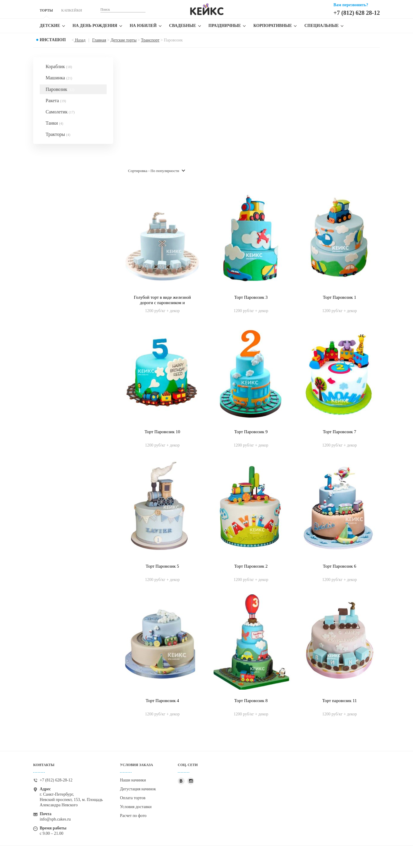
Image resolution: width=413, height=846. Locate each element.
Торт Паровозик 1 (339, 297)
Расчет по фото (133, 815)
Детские (50, 25)
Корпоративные (272, 25)
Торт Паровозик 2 (251, 566)
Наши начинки (133, 780)
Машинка (59, 77)
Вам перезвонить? (351, 5)
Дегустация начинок (138, 789)
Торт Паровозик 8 (251, 700)
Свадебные (182, 25)
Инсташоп (53, 40)
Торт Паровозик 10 (162, 431)
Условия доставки (136, 807)
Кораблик (59, 66)
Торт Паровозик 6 (339, 566)
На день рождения (95, 25)
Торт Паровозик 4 (162, 700)
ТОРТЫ (46, 10)
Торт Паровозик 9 (251, 431)
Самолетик (60, 111)
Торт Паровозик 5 (162, 566)
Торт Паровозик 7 (339, 431)
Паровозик (60, 89)
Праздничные (225, 25)
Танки (54, 123)
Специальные (321, 25)
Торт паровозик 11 (339, 700)
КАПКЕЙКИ (71, 10)
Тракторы (58, 134)
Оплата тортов (132, 798)
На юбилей (143, 25)
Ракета (56, 100)
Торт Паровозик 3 (251, 297)
